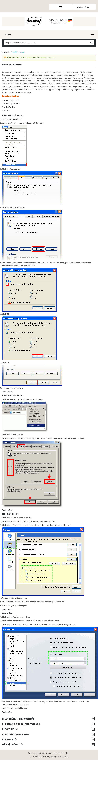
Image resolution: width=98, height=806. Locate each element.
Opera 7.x (6, 110)
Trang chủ (6, 52)
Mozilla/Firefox (8, 107)
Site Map (32, 753)
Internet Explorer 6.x (11, 103)
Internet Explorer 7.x (11, 100)
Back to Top (7, 391)
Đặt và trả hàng (44, 753)
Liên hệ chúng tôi (61, 753)
